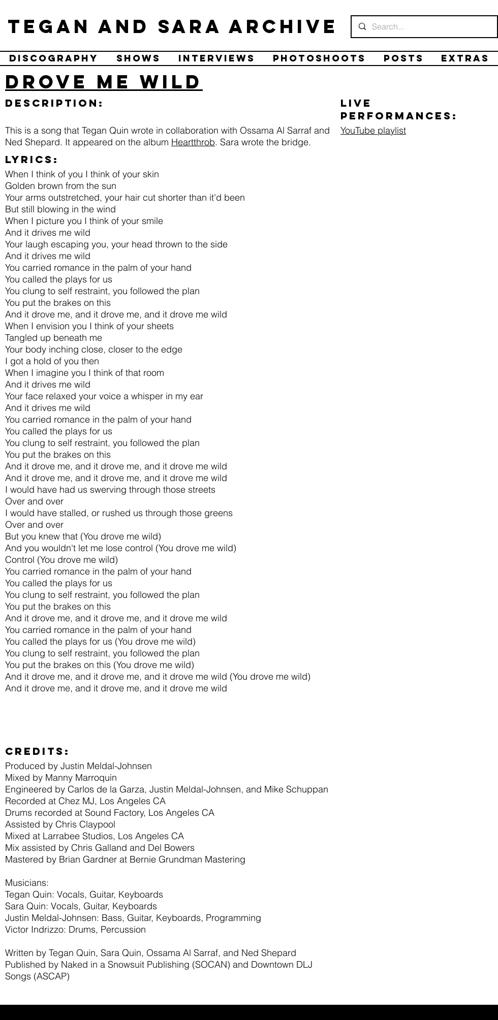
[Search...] (424, 26)
